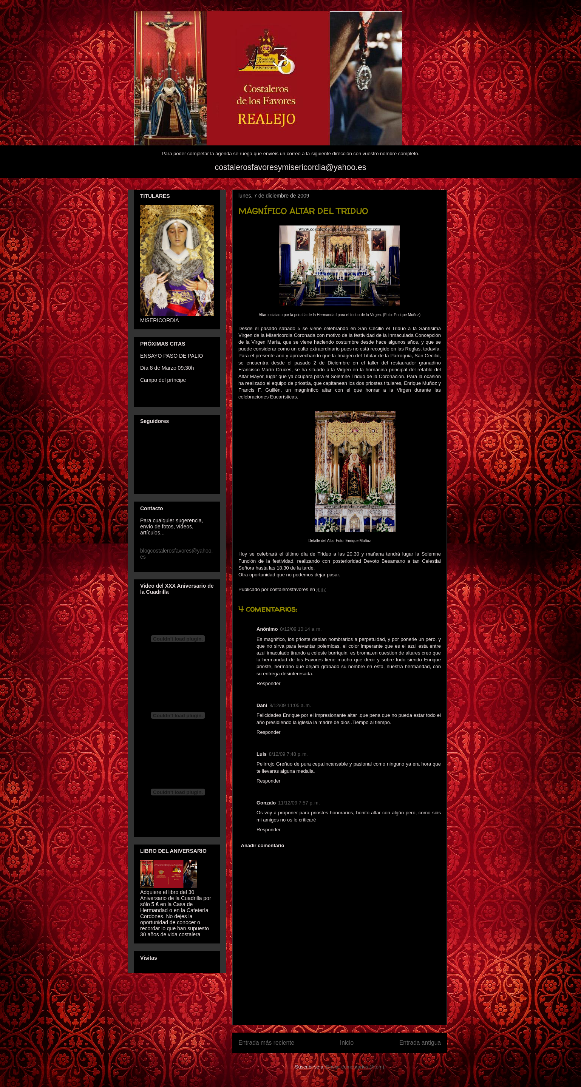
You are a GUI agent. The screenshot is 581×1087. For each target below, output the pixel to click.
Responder (269, 683)
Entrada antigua (420, 1042)
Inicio (347, 1042)
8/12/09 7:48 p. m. (288, 754)
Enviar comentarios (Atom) (355, 1067)
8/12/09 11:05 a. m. (290, 705)
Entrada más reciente (266, 1042)
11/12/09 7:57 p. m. (299, 803)
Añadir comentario (262, 845)
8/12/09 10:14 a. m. (300, 629)
